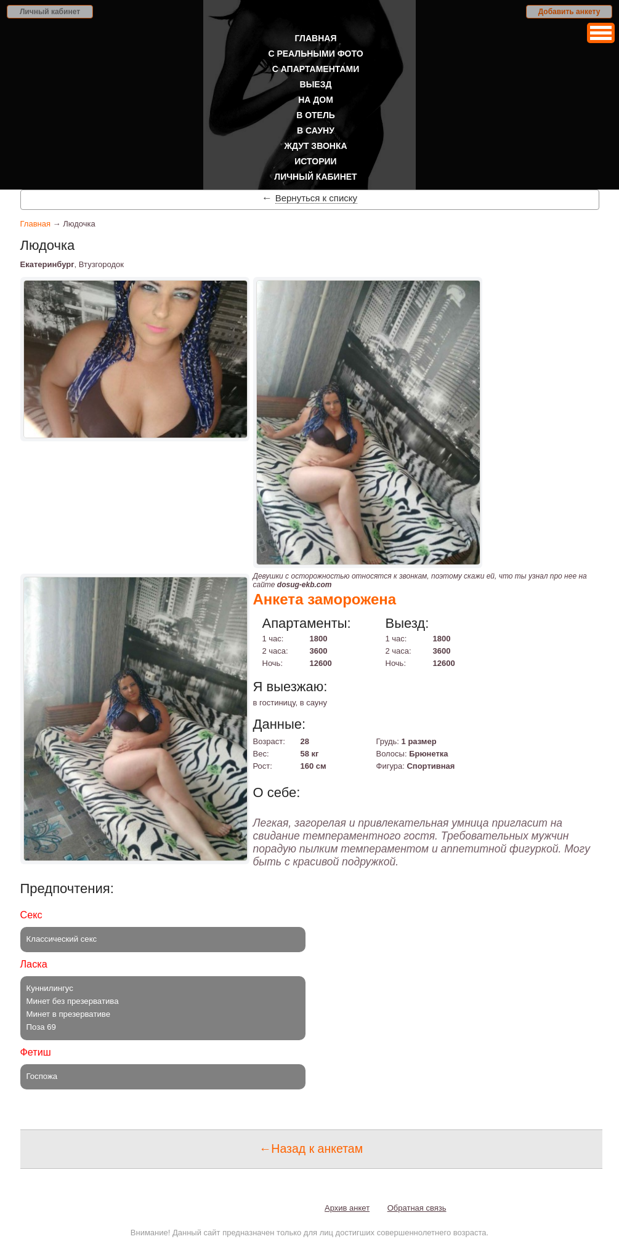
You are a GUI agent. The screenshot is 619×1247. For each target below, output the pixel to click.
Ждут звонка (315, 146)
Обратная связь (417, 1208)
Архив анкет (347, 1208)
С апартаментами (316, 69)
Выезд (316, 84)
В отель (315, 115)
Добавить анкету (569, 11)
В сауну (315, 130)
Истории (315, 161)
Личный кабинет (50, 11)
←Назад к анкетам (311, 1148)
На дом (315, 100)
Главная (316, 38)
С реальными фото (315, 53)
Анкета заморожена (325, 599)
